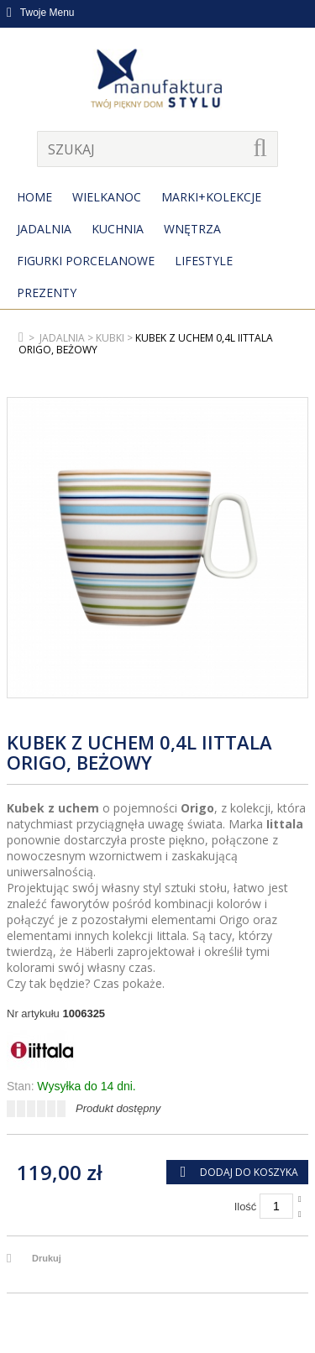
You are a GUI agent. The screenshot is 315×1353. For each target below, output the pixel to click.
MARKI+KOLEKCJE (211, 197)
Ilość (245, 1206)
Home (34, 197)
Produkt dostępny (118, 1108)
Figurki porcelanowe (86, 261)
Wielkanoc (106, 197)
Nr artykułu (33, 1013)
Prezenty (46, 292)
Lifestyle (204, 261)
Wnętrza (192, 229)
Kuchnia (118, 229)
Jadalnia (44, 229)
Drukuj (46, 1258)
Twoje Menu (41, 12)
